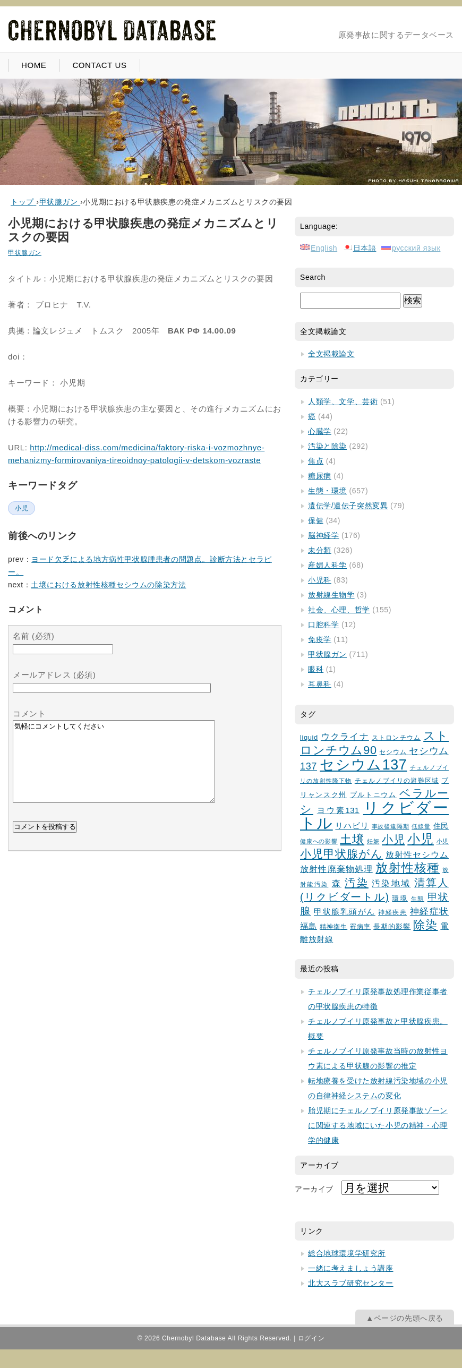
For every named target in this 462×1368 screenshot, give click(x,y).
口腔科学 (323, 624)
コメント (29, 713)
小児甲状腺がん (341, 854)
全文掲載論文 (331, 353)
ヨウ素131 (338, 810)
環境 (400, 898)
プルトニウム (373, 795)
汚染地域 (391, 883)
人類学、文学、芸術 (343, 401)
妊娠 (373, 841)
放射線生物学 (331, 595)
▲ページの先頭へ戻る (404, 1318)
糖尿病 (319, 476)
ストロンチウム (396, 737)
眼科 (315, 669)
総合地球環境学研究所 (347, 1253)
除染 (425, 924)
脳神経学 (323, 535)
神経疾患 (392, 912)
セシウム (394, 751)
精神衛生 (333, 926)
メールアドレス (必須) (54, 674)
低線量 (421, 826)
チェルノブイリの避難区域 (397, 780)
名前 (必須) (33, 635)
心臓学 (319, 431)
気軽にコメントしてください (114, 769)
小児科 (319, 580)
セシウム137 (363, 765)
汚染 (357, 882)
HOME (33, 65)
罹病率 (360, 926)
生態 (418, 898)
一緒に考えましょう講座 (350, 1268)
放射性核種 (407, 868)
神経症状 (429, 912)
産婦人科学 (327, 565)
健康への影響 (319, 841)
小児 (21, 508)
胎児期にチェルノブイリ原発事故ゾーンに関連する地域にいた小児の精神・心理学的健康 (378, 1125)
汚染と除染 (327, 446)
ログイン (311, 1338)
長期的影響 (391, 926)
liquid (309, 737)
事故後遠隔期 (390, 826)
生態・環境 (327, 490)
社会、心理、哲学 (339, 609)
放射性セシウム (417, 854)
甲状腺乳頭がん (344, 912)
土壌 (352, 839)
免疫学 (319, 639)
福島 (308, 926)
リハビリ (352, 826)
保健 (315, 520)
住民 (441, 826)
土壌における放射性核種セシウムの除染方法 (108, 584)
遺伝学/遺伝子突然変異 (348, 505)
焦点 (315, 461)
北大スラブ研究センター (350, 1283)
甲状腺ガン (24, 252)
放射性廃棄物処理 (336, 869)
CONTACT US (99, 65)
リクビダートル (374, 815)
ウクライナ (345, 737)
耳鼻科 (319, 684)
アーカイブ (314, 1189)
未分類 (319, 550)
